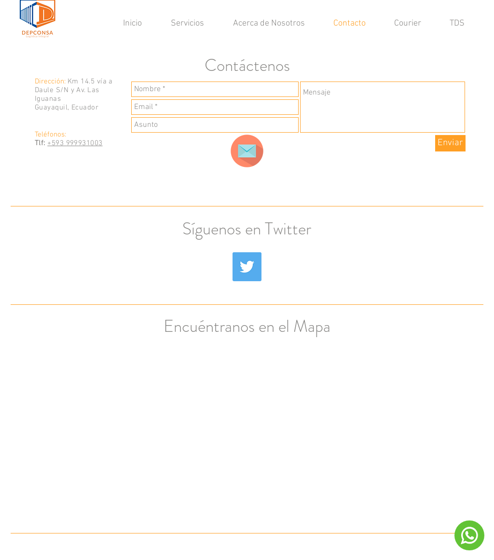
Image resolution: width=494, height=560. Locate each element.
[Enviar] (450, 143)
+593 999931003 (74, 143)
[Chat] (469, 535)
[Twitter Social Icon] (247, 266)
